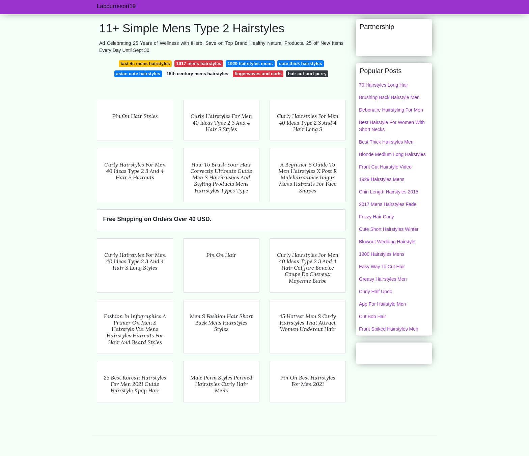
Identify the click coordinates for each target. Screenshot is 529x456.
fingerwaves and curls (258, 73)
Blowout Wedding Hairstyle (387, 241)
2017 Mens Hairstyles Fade (387, 204)
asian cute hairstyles (138, 73)
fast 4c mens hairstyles (145, 63)
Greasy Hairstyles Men (383, 279)
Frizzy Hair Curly (376, 216)
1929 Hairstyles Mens (382, 179)
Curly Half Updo (375, 291)
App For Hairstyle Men (382, 304)
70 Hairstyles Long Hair (383, 85)
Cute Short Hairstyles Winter (389, 229)
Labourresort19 (116, 6)
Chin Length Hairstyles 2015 (388, 191)
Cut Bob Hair (372, 316)
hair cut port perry (307, 73)
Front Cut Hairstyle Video (385, 167)
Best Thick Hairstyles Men (386, 142)
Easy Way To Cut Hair (382, 266)
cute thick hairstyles (300, 63)
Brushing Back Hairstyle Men (389, 97)
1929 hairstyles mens (250, 63)
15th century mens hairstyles (197, 73)
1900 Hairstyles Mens (382, 254)
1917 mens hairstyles (198, 63)
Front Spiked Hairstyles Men (388, 329)
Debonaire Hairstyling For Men (391, 110)
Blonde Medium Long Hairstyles (392, 154)
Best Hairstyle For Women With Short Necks (392, 126)
